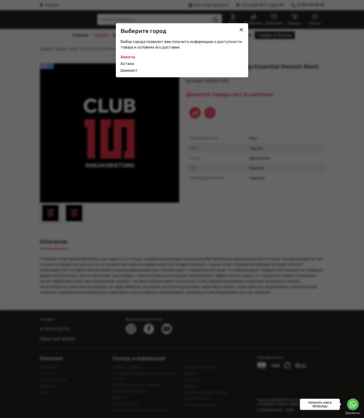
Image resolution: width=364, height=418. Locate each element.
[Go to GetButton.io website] (352, 413)
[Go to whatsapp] (353, 404)
